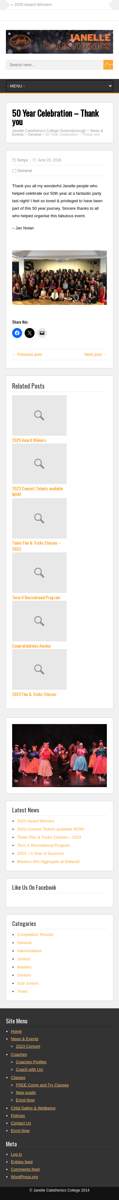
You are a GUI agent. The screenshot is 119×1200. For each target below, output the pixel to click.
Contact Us (21, 1123)
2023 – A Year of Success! (40, 853)
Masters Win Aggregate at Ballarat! (48, 861)
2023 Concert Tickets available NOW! (37, 491)
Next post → (95, 354)
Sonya (22, 160)
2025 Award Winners (29, 440)
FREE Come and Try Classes (42, 1085)
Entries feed (21, 1161)
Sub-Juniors (28, 983)
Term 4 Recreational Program (36, 597)
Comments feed (25, 1169)
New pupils (26, 1092)
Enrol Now (25, 1100)
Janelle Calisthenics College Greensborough (49, 131)
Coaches (19, 1054)
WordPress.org (24, 1176)
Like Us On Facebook (34, 887)
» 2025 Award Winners (31, 4)
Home (16, 1031)
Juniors (23, 959)
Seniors (24, 975)
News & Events (24, 1038)
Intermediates (29, 950)
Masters (24, 967)
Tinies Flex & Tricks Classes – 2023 (36, 546)
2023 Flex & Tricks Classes (34, 694)
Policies (18, 1115)
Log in (16, 1154)
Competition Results (35, 934)
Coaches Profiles (31, 1062)
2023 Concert (28, 1046)
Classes (18, 1077)
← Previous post (27, 354)
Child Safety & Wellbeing (33, 1108)
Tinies (22, 991)
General (34, 134)
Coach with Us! (29, 1069)
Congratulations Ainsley (31, 646)
